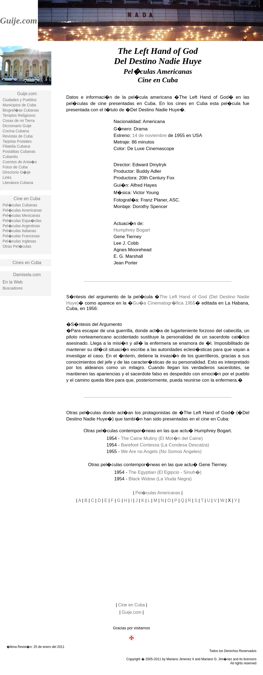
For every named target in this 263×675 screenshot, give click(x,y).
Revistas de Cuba (17, 136)
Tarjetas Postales (17, 141)
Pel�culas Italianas (19, 231)
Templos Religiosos (18, 115)
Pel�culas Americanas (22, 210)
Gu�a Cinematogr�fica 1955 (164, 303)
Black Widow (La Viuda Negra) (160, 478)
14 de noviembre (149, 135)
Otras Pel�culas (16, 246)
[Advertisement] (25, 388)
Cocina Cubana (15, 131)
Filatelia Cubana (16, 146)
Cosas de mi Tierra (18, 120)
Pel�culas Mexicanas (21, 215)
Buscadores (12, 288)
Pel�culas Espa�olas (21, 220)
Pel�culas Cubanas (19, 205)
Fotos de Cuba (15, 167)
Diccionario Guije (16, 126)
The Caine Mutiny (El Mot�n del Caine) (162, 438)
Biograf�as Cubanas (20, 110)
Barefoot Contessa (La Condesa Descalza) (165, 445)
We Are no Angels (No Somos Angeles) (161, 451)
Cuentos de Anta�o (19, 162)
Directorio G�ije (16, 172)
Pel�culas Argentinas (21, 226)
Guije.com (18, 20)
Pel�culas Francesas (21, 236)
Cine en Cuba (27, 198)
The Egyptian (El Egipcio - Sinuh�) (164, 472)
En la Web (12, 282)
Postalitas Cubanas (18, 151)
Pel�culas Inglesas (19, 241)
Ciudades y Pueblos (19, 100)
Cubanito (10, 156)
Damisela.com (27, 274)
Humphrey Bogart (131, 230)
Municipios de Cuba (19, 105)
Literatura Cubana (17, 182)
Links (6, 177)
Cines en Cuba (27, 262)
